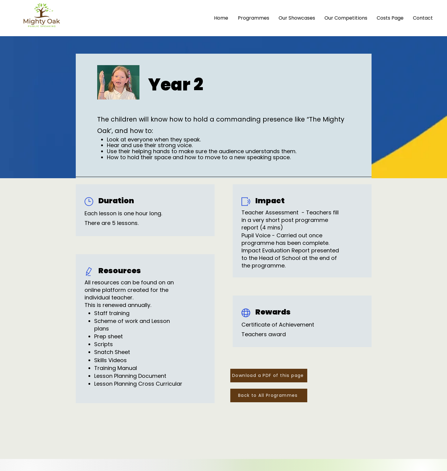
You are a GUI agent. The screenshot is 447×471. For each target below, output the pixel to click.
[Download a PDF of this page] (268, 375)
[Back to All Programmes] (268, 395)
